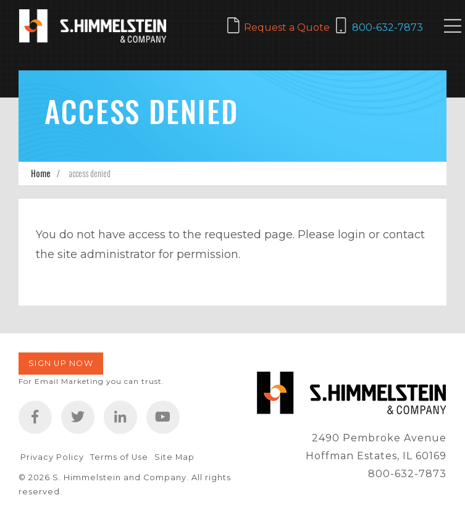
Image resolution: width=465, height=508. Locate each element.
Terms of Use (119, 457)
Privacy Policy (52, 457)
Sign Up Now (60, 363)
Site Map (174, 457)
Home (41, 173)
